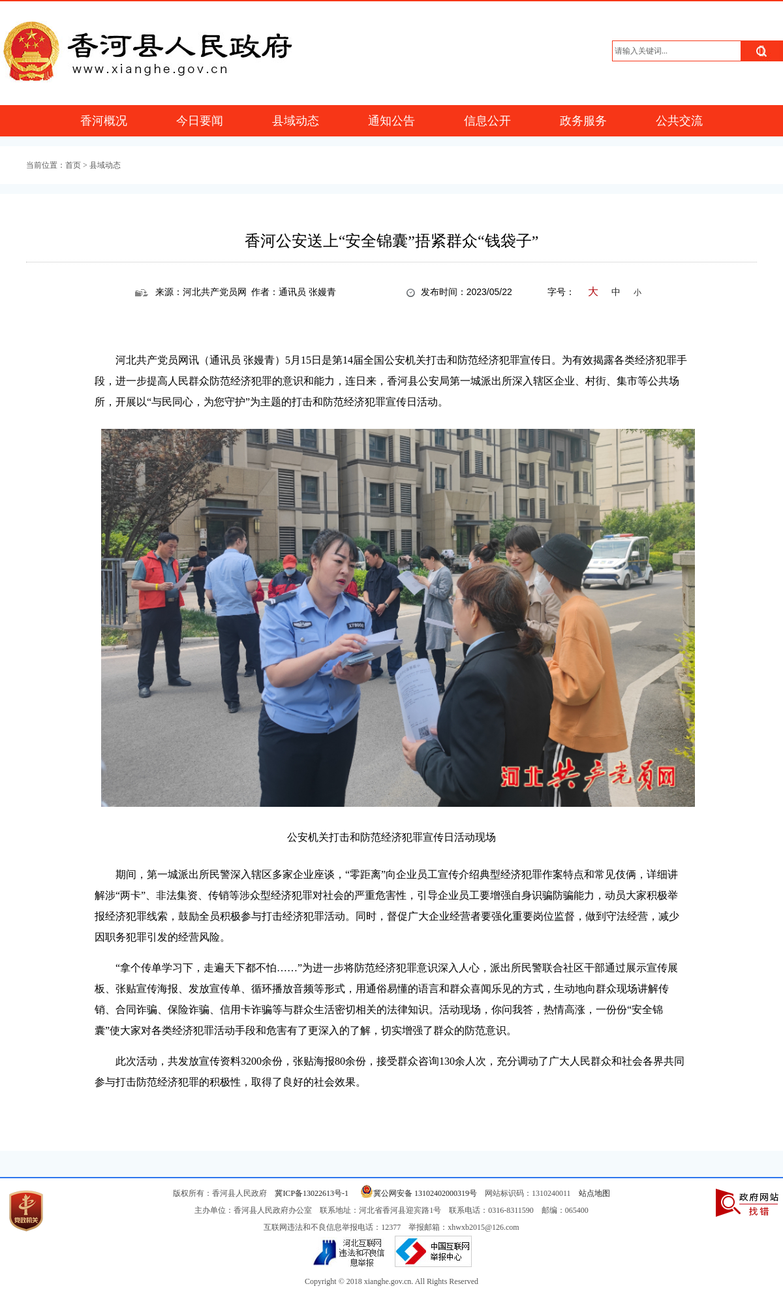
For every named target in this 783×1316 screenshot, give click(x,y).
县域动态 (295, 120)
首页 (73, 165)
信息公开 (487, 120)
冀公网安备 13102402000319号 (416, 1193)
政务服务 (583, 120)
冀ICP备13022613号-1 (311, 1193)
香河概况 (103, 120)
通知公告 (391, 120)
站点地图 (594, 1193)
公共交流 (679, 120)
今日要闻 (199, 120)
